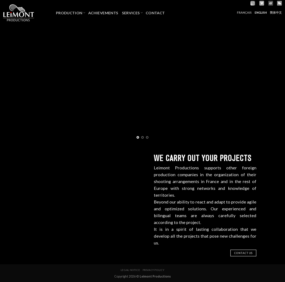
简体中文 (276, 12)
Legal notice (130, 270)
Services (132, 13)
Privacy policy (154, 270)
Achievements (103, 13)
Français (244, 12)
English (261, 12)
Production (70, 13)
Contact (155, 13)
